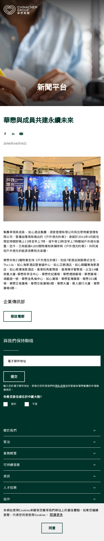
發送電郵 (17, 316)
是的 (13, 404)
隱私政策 (60, 386)
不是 (35, 404)
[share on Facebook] (5, 134)
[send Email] (21, 134)
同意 (52, 528)
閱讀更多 (56, 515)
